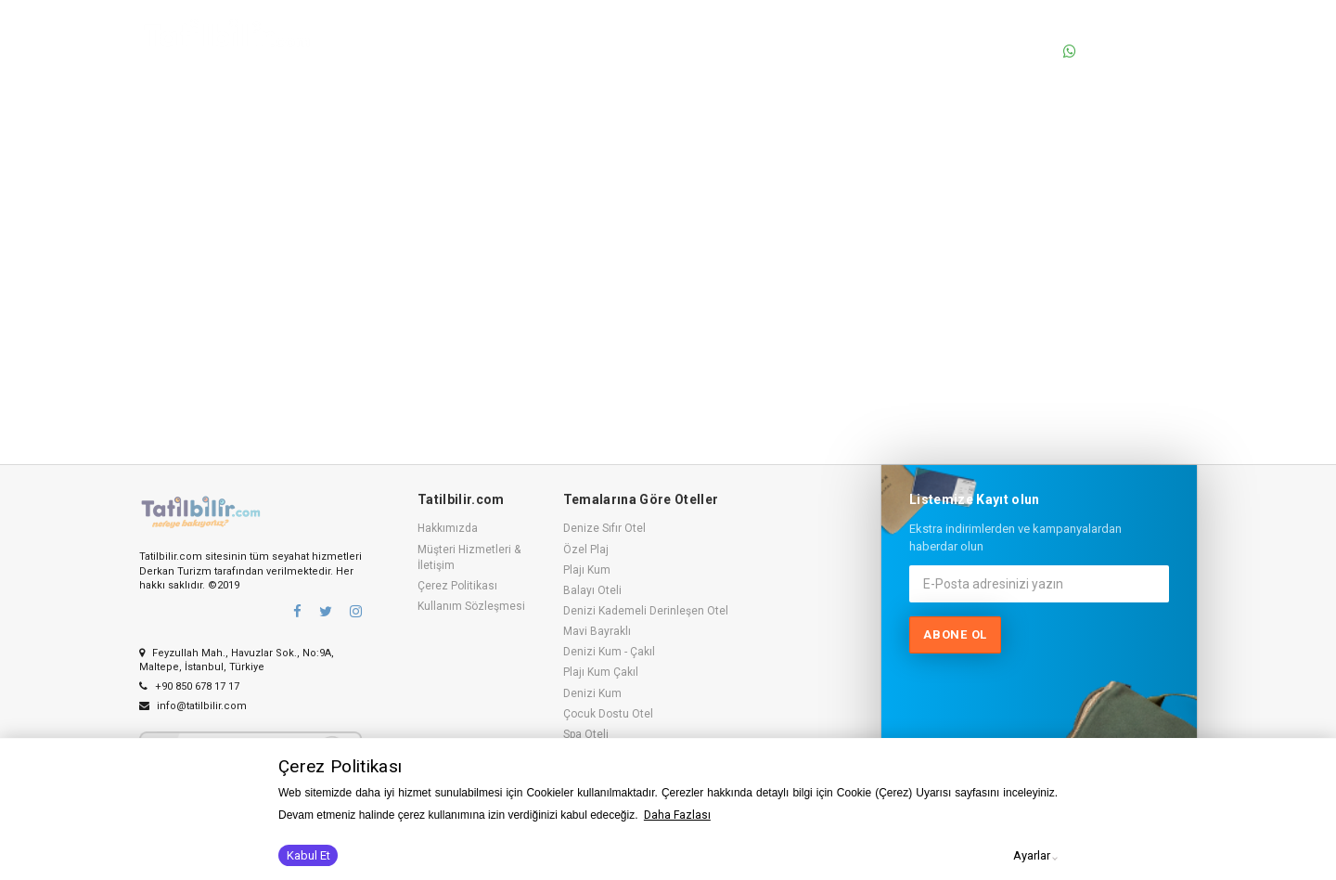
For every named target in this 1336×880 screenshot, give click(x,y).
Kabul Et (308, 855)
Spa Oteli (586, 734)
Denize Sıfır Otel (604, 528)
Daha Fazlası (677, 815)
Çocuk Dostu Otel (608, 713)
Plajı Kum (586, 569)
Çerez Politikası (457, 585)
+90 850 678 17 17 (189, 686)
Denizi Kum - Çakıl (609, 651)
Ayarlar (1031, 855)
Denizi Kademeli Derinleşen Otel (645, 610)
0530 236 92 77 (1123, 51)
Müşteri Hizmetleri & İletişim (469, 557)
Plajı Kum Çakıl (600, 672)
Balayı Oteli (592, 590)
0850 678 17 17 (1122, 31)
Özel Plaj (586, 549)
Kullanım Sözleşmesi (471, 606)
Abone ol (955, 634)
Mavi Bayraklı (597, 631)
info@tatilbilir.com (193, 706)
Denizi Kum (592, 693)
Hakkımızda (448, 528)
